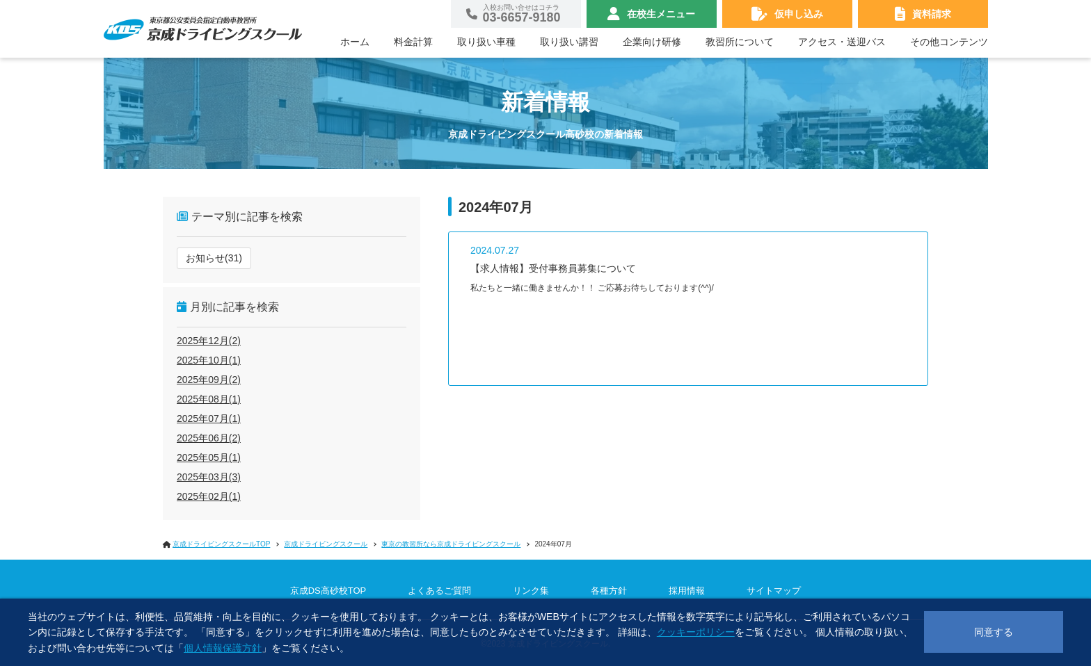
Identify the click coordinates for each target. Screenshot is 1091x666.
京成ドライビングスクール (325, 544)
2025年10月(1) (209, 360)
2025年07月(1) (209, 418)
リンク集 (531, 590)
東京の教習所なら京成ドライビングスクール (450, 544)
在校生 (661, 13)
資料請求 (931, 13)
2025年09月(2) (209, 379)
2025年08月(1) (209, 399)
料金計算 (413, 41)
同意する (993, 631)
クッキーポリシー (696, 631)
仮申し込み (798, 13)
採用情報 (687, 590)
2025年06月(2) (209, 438)
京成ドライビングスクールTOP (221, 544)
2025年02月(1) (209, 496)
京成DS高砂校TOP (328, 590)
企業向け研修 (652, 41)
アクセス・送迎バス (842, 41)
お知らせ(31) (214, 257)
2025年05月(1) (209, 457)
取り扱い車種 (486, 41)
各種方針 (609, 590)
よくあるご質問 (439, 590)
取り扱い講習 (569, 41)
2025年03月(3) (209, 476)
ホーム (354, 41)
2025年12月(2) (209, 340)
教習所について (740, 41)
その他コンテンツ (949, 41)
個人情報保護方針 (223, 647)
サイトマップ (774, 590)
